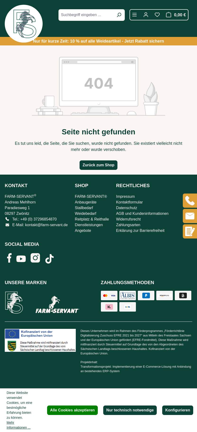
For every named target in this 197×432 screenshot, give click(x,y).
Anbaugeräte (86, 202)
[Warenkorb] (174, 15)
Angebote (83, 231)
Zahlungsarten (128, 225)
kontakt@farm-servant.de (46, 225)
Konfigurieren (177, 410)
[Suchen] (118, 15)
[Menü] (134, 14)
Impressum (125, 196)
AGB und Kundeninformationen (142, 214)
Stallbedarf (84, 208)
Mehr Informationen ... (19, 425)
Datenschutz (126, 208)
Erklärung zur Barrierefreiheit (140, 231)
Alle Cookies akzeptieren (72, 410)
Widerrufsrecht (128, 219)
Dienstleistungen (89, 225)
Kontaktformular (129, 202)
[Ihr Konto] (146, 14)
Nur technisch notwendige (130, 410)
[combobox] (86, 15)
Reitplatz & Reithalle (92, 219)
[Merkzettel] (157, 14)
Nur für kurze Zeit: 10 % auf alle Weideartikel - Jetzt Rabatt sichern (98, 41)
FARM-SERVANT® (91, 196)
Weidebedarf (85, 214)
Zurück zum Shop (98, 165)
